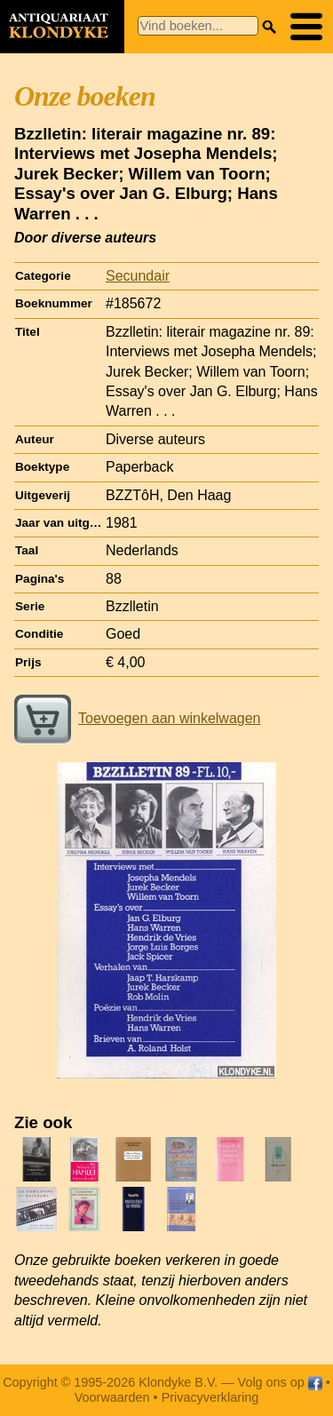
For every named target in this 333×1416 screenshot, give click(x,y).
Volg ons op (280, 1382)
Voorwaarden (112, 1397)
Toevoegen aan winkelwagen (137, 718)
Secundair (138, 275)
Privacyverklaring (210, 1397)
